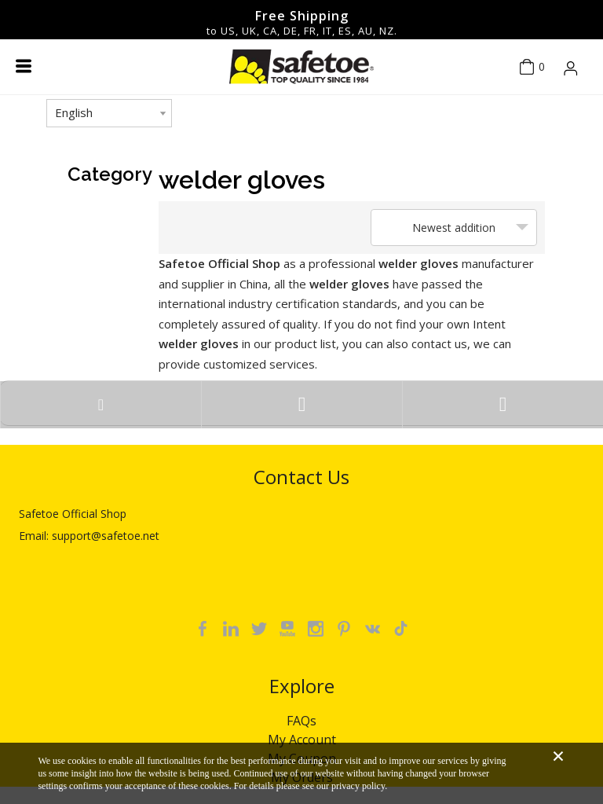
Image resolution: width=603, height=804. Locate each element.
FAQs (301, 720)
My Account (302, 739)
